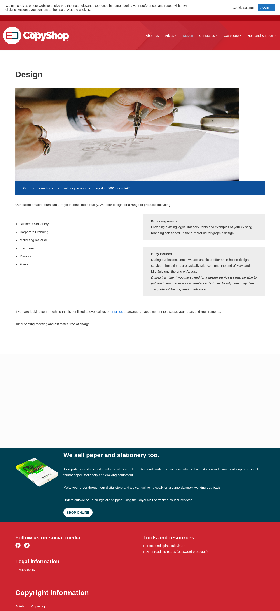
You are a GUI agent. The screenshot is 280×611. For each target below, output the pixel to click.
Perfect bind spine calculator (163, 546)
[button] (176, 35)
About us (152, 35)
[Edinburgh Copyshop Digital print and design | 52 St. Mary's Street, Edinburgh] (36, 35)
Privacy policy (25, 569)
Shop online (78, 512)
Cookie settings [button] (243, 7)
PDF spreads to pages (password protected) (175, 551)
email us (116, 311)
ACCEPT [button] (266, 7)
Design (188, 35)
